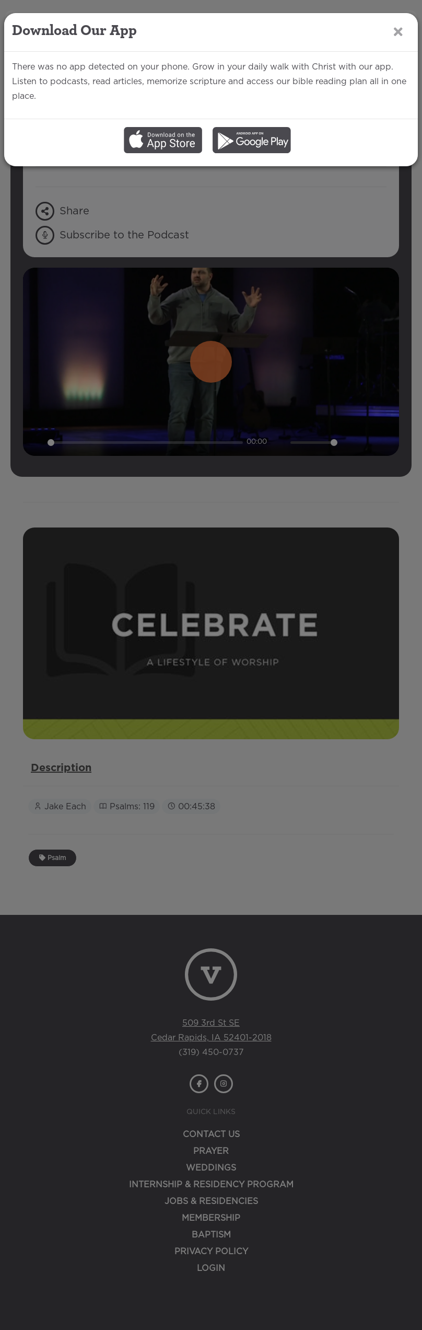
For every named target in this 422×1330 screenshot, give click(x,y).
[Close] (398, 31)
